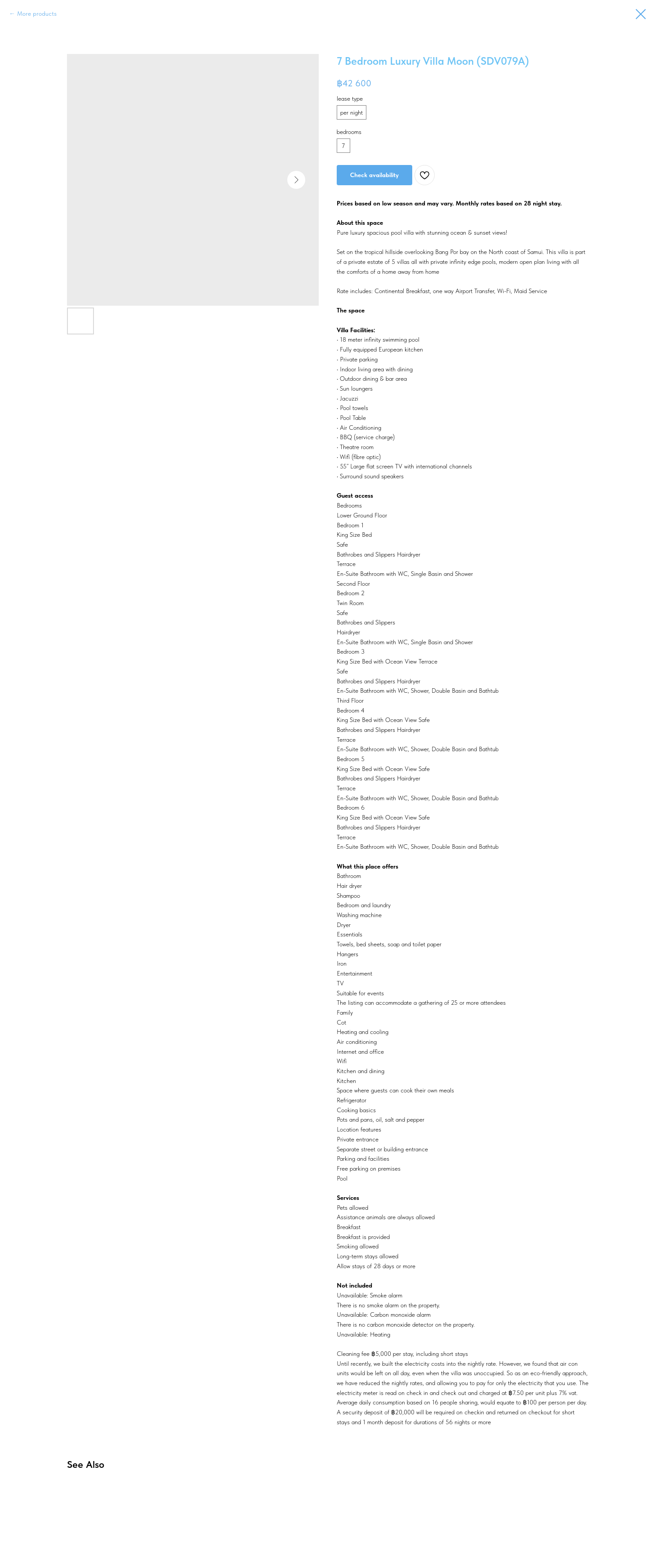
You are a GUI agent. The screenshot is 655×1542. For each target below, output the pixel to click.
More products (37, 13)
